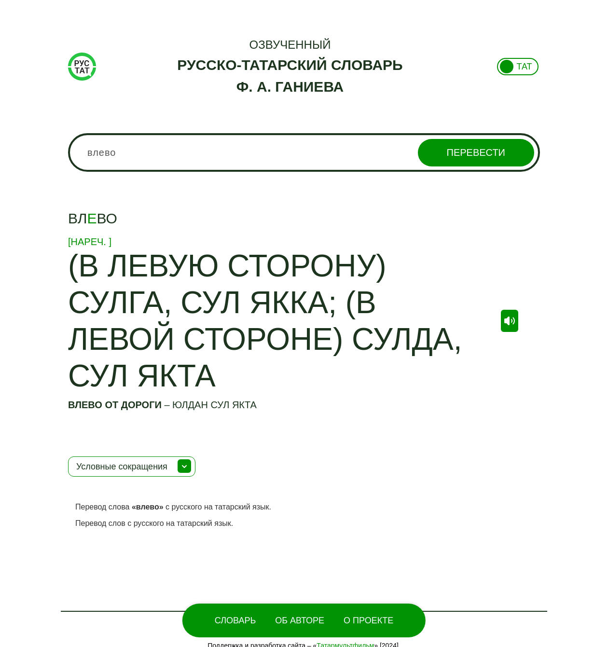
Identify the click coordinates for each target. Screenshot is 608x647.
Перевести (476, 152)
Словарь (235, 620)
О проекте (368, 620)
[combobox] (304, 152)
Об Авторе (299, 620)
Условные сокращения (121, 466)
